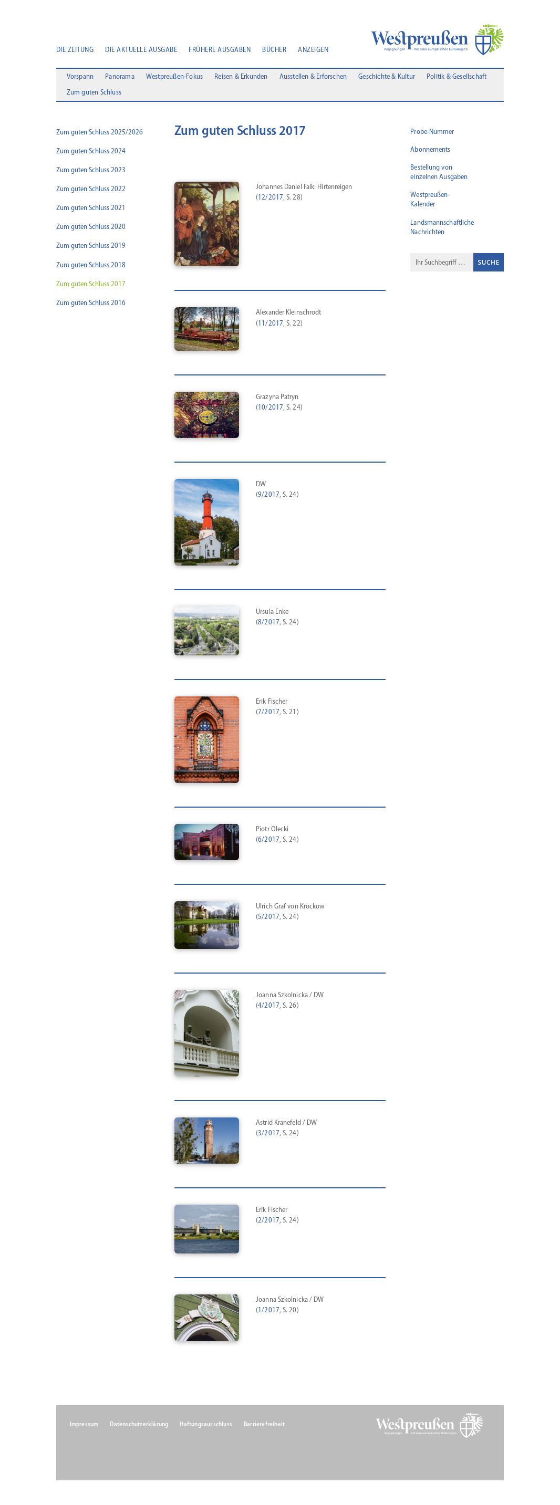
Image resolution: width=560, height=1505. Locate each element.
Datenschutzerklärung (139, 1426)
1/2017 (268, 1312)
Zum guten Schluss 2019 (91, 248)
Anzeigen (313, 50)
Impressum (84, 1426)
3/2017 (268, 1135)
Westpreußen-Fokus (174, 79)
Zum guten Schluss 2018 (91, 267)
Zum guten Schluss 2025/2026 (99, 134)
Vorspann (80, 79)
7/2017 (268, 714)
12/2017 (270, 199)
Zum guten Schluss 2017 (91, 286)
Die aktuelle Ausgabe (141, 50)
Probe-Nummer (432, 133)
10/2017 (270, 409)
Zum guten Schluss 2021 (91, 210)
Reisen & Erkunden (240, 79)
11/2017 (270, 325)
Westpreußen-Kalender (430, 202)
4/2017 (268, 1008)
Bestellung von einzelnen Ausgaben (439, 174)
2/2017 (268, 1222)
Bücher (274, 50)
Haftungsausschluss (206, 1426)
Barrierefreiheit (264, 1426)
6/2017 (268, 842)
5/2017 (268, 919)
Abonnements (430, 152)
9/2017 (268, 497)
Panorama (119, 79)
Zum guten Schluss (94, 95)
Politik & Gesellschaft (456, 79)
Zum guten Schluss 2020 (91, 229)
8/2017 (268, 624)
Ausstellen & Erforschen (313, 79)
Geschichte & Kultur (386, 79)
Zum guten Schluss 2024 (91, 153)
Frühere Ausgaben (220, 50)
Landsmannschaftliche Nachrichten (442, 230)
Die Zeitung (75, 50)
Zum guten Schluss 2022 (91, 191)
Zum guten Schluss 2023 (91, 172)
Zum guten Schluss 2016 (91, 305)
